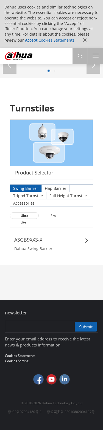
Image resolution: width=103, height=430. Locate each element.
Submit (86, 326)
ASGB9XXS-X (28, 239)
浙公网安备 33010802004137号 (71, 411)
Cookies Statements (56, 40)
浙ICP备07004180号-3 (24, 411)
